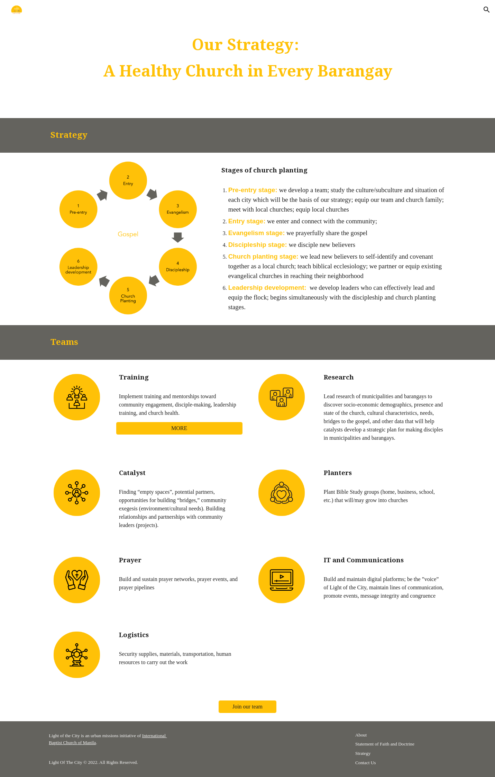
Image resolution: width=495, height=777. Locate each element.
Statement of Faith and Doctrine (384, 744)
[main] (247, 59)
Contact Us (365, 762)
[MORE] (179, 428)
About (361, 735)
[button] (486, 9)
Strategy (362, 753)
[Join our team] (247, 706)
